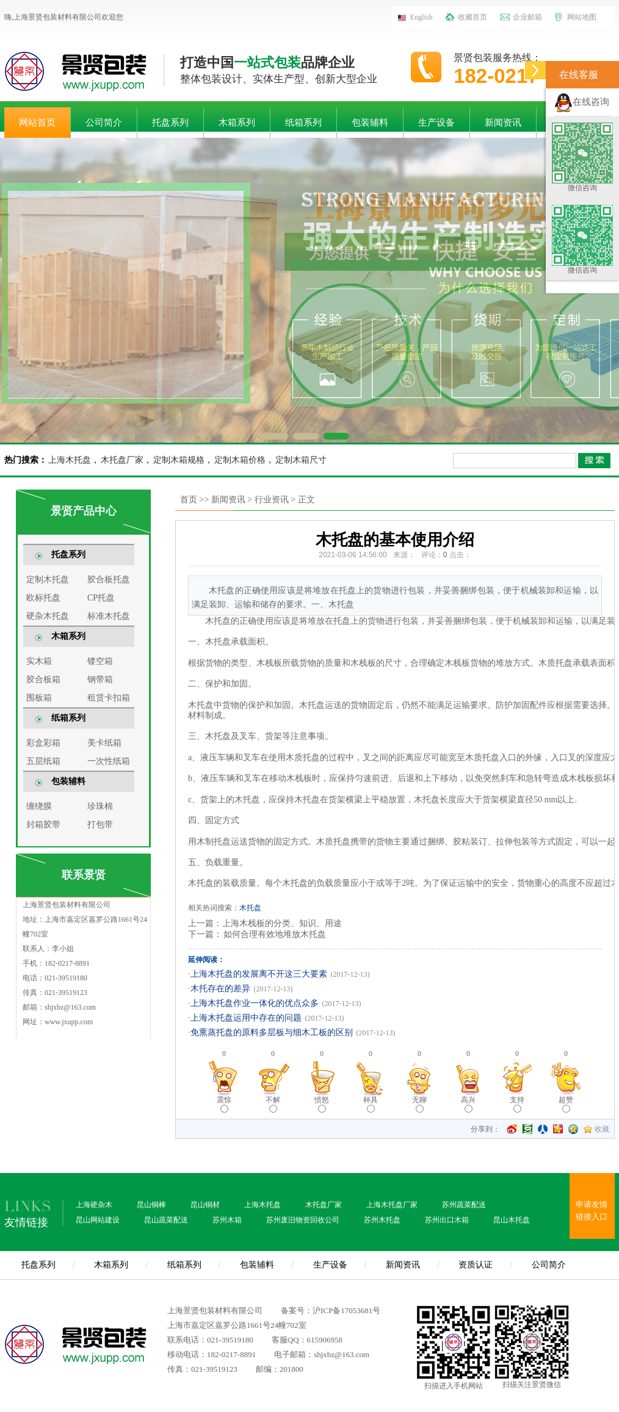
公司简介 (103, 122)
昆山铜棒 (151, 1204)
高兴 (468, 1104)
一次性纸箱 (108, 761)
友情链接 (26, 1222)
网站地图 (581, 17)
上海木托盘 (69, 460)
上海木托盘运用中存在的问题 (246, 1017)
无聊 (419, 1104)
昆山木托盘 (511, 1220)
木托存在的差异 (220, 988)
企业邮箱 (527, 17)
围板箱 (39, 697)
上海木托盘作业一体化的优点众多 (254, 1003)
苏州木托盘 (382, 1220)
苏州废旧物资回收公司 (302, 1220)
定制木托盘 (47, 579)
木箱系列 (237, 122)
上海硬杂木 (94, 1204)
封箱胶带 (43, 824)
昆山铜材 (205, 1204)
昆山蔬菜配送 (166, 1220)
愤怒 (321, 1104)
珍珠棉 (100, 806)
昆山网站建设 (98, 1220)
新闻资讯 (503, 122)
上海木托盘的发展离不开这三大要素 (258, 974)
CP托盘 (101, 597)
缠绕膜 (39, 806)
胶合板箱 (43, 679)
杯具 (370, 1104)
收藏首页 (472, 17)
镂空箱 (100, 661)
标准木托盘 (108, 616)
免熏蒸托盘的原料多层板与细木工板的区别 (271, 1032)
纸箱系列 (303, 122)
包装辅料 (370, 122)
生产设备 (436, 122)
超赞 (566, 1104)
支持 (517, 1104)
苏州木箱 (227, 1220)
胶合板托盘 (108, 579)
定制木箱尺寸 (301, 460)
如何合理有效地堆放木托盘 (274, 934)
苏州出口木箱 (447, 1220)
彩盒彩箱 (43, 742)
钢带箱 (100, 679)
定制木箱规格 (179, 460)
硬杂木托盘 (47, 616)
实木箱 (39, 661)
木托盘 (250, 908)
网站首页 (37, 122)
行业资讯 (272, 499)
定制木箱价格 (240, 460)
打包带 (100, 824)
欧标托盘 (43, 597)
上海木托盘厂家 (392, 1204)
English (421, 17)
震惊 (224, 1104)
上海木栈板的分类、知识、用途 (282, 923)
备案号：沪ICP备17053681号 (330, 1310)
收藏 (602, 1129)
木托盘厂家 (122, 460)
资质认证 (475, 1264)
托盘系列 (170, 122)
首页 (188, 499)
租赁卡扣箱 (108, 697)
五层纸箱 (43, 761)
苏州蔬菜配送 (464, 1204)
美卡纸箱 (104, 742)
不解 (273, 1104)
